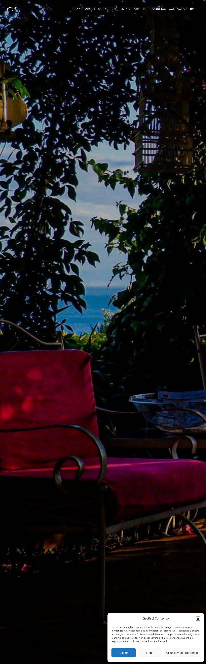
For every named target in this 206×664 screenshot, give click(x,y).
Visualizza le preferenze (182, 652)
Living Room (130, 8)
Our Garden (107, 8)
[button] (198, 619)
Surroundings (154, 8)
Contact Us (178, 8)
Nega (149, 652)
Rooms (76, 8)
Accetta (124, 652)
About (90, 8)
